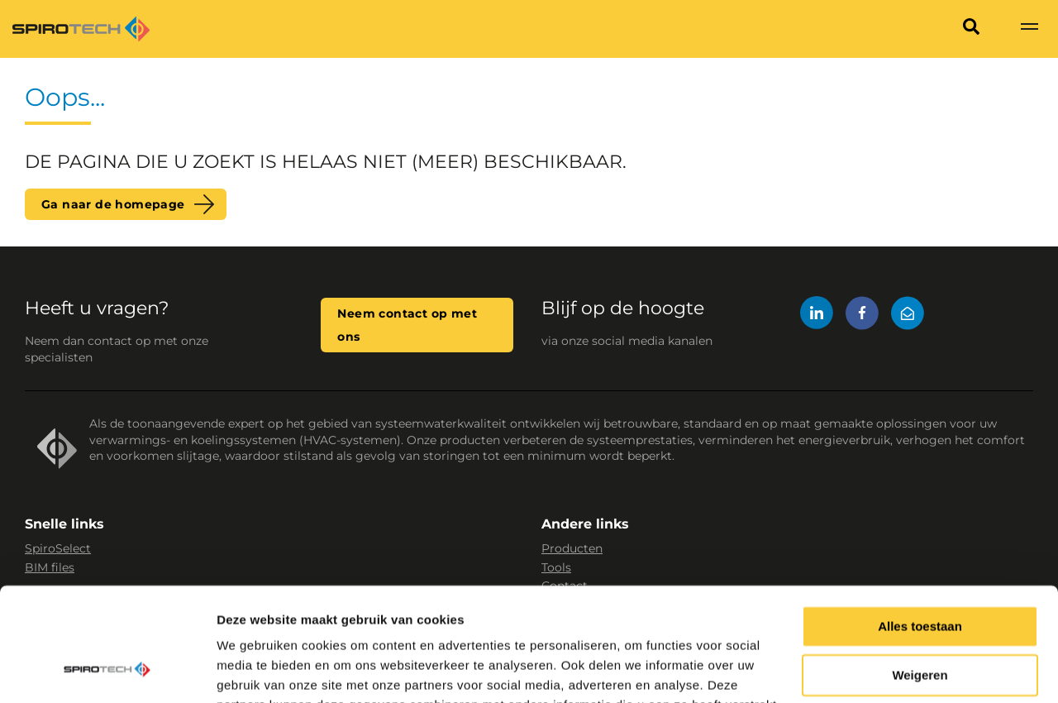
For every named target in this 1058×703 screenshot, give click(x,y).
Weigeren (919, 575)
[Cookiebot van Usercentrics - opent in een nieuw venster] (107, 670)
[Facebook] (862, 315)
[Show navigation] (1029, 29)
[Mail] (907, 315)
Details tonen (256, 670)
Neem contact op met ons (407, 325)
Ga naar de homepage (113, 204)
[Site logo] (81, 29)
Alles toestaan (920, 526)
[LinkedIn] (816, 315)
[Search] (971, 29)
